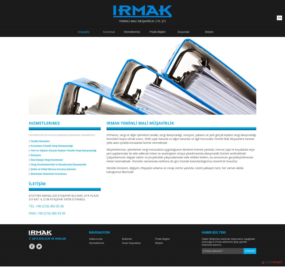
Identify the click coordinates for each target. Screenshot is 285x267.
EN (279, 18)
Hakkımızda (95, 238)
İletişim (209, 31)
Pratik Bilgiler (158, 31)
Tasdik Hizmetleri (40, 141)
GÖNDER (250, 251)
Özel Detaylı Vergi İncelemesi (47, 160)
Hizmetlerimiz (132, 31)
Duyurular (184, 31)
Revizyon (36, 155)
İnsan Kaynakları (131, 243)
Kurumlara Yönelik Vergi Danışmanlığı (52, 146)
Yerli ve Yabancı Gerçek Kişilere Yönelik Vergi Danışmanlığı (63, 150)
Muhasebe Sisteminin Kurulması (49, 174)
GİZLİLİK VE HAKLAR (52, 238)
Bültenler (127, 238)
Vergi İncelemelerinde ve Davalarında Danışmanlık (58, 164)
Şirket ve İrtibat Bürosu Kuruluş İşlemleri (53, 169)
